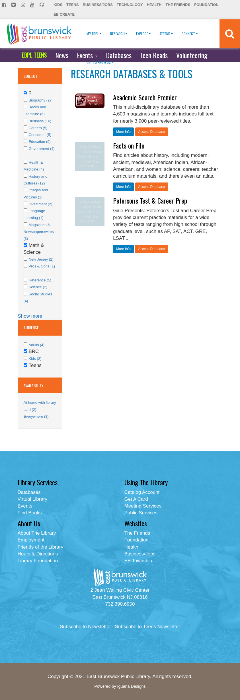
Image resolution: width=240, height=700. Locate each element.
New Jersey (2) (41, 259)
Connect (190, 33)
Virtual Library (33, 499)
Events (87, 55)
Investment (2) (40, 204)
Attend (166, 33)
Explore (143, 33)
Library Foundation (38, 560)
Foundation (206, 5)
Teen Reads (154, 55)
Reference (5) (40, 280)
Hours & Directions (38, 554)
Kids (58, 5)
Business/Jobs (97, 5)
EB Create (64, 14)
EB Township (138, 560)
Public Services (140, 513)
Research (119, 33)
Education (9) (40, 141)
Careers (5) (38, 128)
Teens (72, 5)
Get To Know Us (100, 62)
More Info (123, 132)
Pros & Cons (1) (42, 266)
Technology (130, 5)
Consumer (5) (40, 135)
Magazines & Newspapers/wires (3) (39, 232)
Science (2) (38, 287)
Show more (30, 316)
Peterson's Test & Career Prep (150, 200)
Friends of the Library (40, 547)
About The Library (37, 533)
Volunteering (191, 55)
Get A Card (136, 499)
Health (154, 5)
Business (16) (40, 121)
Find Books (30, 513)
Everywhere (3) (36, 416)
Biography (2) (40, 100)
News (61, 55)
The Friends (177, 5)
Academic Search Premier (145, 97)
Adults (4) (37, 345)
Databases (119, 55)
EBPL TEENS (34, 55)
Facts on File (128, 145)
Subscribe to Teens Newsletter (147, 626)
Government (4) (42, 149)
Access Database (151, 132)
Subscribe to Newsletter (85, 626)
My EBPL (94, 33)
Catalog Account (142, 492)
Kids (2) (35, 358)
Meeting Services (142, 506)
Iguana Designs (131, 686)
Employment (31, 540)
